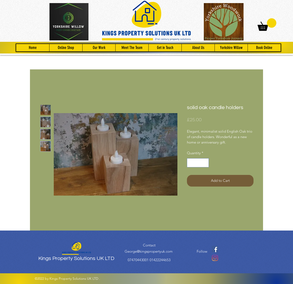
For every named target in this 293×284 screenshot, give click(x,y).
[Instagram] (215, 258)
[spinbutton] (198, 163)
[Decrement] (191, 163)
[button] (267, 24)
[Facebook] (215, 249)
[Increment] (205, 163)
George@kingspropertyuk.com (149, 251)
